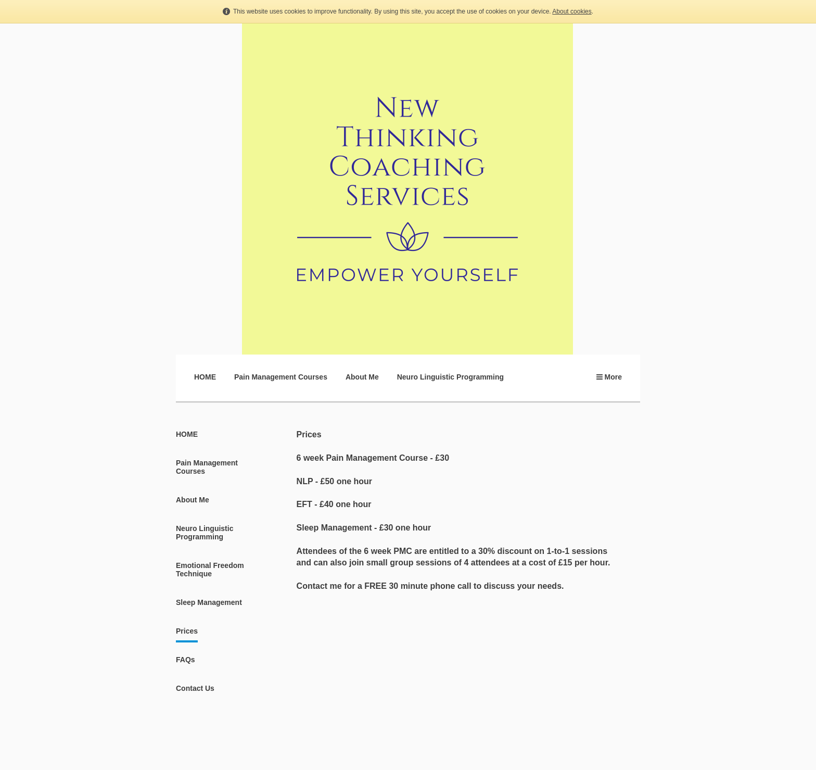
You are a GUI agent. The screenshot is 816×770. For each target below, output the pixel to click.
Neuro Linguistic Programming (450, 377)
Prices (187, 631)
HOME (205, 377)
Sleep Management (209, 602)
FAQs (185, 659)
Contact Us (195, 688)
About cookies (571, 11)
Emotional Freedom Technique (210, 569)
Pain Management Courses (280, 377)
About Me (362, 377)
